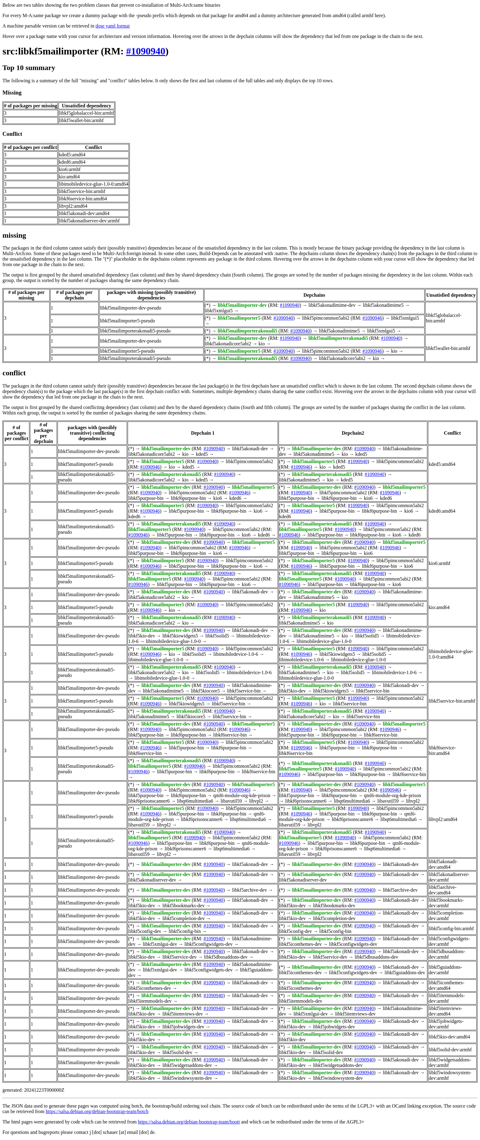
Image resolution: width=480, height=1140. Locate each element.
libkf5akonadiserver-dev (152, 879)
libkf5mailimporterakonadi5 (247, 330)
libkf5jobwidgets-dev (183, 1026)
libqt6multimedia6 (195, 801)
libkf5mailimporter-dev (242, 305)
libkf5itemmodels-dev (149, 1001)
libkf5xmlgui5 (219, 310)
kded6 (235, 498)
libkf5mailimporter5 (239, 318)
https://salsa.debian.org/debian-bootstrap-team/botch (97, 1111)
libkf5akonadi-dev (250, 448)
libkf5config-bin (185, 931)
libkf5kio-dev (141, 635)
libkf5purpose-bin (145, 498)
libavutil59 (231, 801)
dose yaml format (113, 25)
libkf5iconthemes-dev (300, 944)
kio (261, 343)
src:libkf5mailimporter (50, 51)
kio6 (217, 498)
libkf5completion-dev (183, 918)
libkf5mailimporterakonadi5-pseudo (135, 330)
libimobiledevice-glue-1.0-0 (173, 641)
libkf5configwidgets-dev (208, 944)
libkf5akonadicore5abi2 (228, 343)
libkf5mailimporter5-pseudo (127, 320)
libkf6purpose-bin (188, 498)
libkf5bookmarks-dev (183, 905)
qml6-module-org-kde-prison (241, 795)
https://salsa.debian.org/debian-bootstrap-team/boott (189, 1121)
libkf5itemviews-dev (182, 1013)
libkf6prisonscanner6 (149, 801)
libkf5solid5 (217, 635)
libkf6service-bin (230, 734)
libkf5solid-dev (177, 1052)
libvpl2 (256, 801)
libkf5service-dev (179, 957)
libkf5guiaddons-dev (404, 972)
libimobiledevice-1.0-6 (235, 654)
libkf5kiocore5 (205, 690)
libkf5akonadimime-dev (331, 305)
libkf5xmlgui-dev (160, 944)
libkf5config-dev (144, 931)
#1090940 (145, 51)
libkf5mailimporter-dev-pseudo (130, 307)
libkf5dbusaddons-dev (225, 957)
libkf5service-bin (244, 690)
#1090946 (372, 318)
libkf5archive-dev (249, 890)
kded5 (202, 454)
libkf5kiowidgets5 (180, 635)
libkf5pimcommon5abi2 (326, 318)
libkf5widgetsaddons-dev (187, 1065)
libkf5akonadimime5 (383, 305)
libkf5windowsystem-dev (187, 1078)
